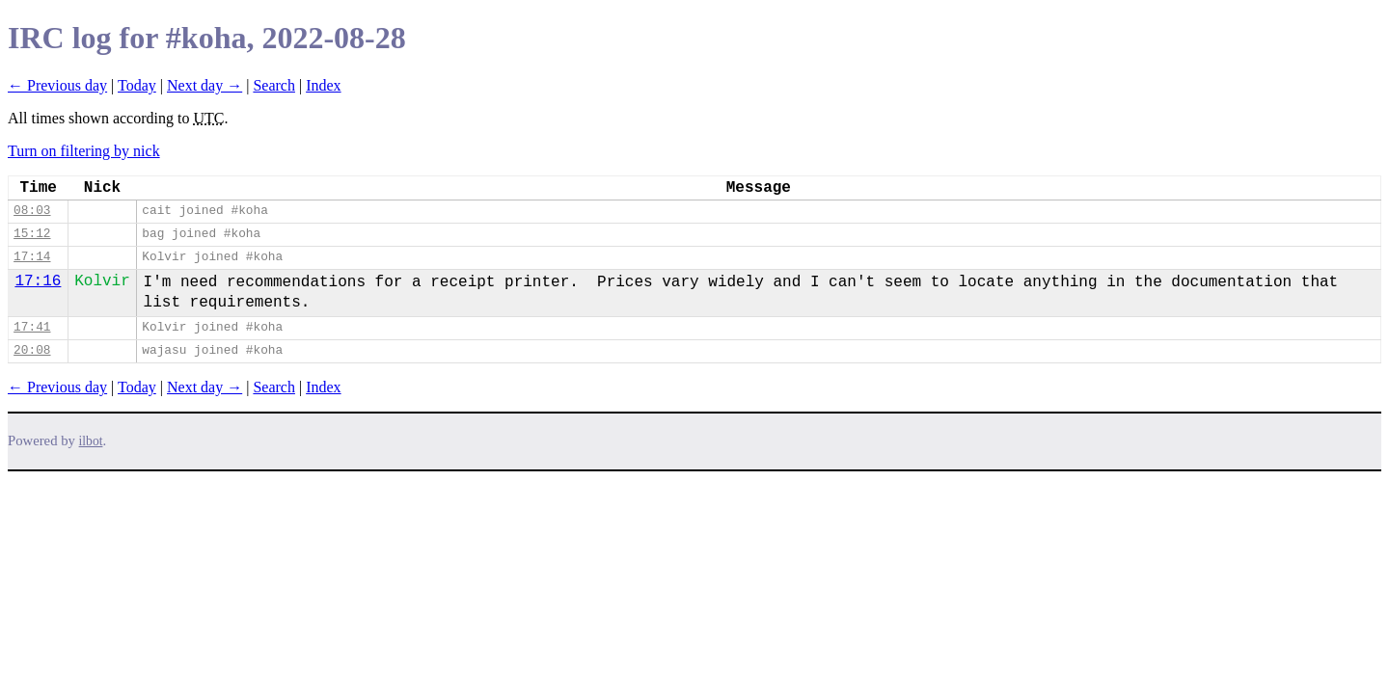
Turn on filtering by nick (84, 151)
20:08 (32, 350)
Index (323, 85)
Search (274, 85)
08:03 (32, 210)
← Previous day (57, 85)
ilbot (91, 441)
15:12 (32, 234)
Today (137, 85)
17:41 (32, 327)
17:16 (37, 281)
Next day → (204, 85)
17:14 (32, 257)
